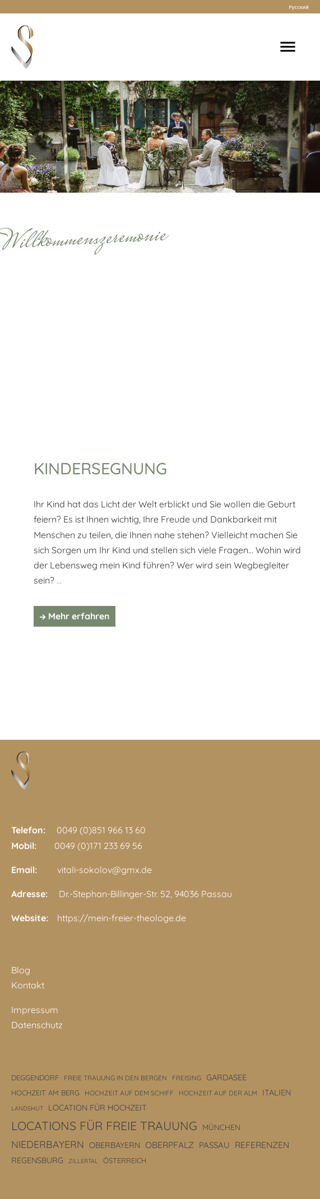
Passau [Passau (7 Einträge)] (214, 1145)
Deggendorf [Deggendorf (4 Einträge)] (35, 1077)
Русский (299, 6)
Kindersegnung (100, 468)
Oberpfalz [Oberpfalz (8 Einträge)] (169, 1145)
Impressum (34, 1009)
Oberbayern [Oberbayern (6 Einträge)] (114, 1145)
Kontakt (27, 985)
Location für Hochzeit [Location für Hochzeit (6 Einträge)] (97, 1108)
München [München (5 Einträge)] (221, 1127)
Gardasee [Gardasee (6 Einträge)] (226, 1077)
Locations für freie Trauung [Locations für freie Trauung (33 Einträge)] (104, 1125)
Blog (20, 970)
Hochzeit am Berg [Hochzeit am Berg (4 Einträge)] (45, 1092)
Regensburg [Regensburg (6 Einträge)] (37, 1160)
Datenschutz (37, 1024)
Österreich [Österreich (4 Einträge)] (124, 1160)
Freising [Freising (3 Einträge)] (186, 1078)
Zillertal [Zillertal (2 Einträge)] (83, 1161)
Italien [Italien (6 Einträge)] (276, 1093)
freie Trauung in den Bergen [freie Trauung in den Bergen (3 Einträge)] (115, 1078)
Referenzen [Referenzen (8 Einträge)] (262, 1145)
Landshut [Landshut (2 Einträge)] (27, 1108)
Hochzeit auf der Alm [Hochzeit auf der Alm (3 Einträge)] (218, 1093)
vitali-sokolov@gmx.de (104, 869)
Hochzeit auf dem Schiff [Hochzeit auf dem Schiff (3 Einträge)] (129, 1093)
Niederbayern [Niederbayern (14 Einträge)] (47, 1144)
